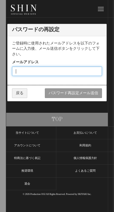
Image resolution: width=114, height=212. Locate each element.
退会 (27, 183)
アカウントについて (27, 145)
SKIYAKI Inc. (84, 194)
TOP (57, 119)
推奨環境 (27, 170)
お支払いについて (85, 132)
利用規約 (85, 145)
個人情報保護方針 (85, 158)
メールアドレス (25, 62)
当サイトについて (27, 132)
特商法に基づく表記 (27, 158)
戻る (19, 93)
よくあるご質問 (85, 170)
